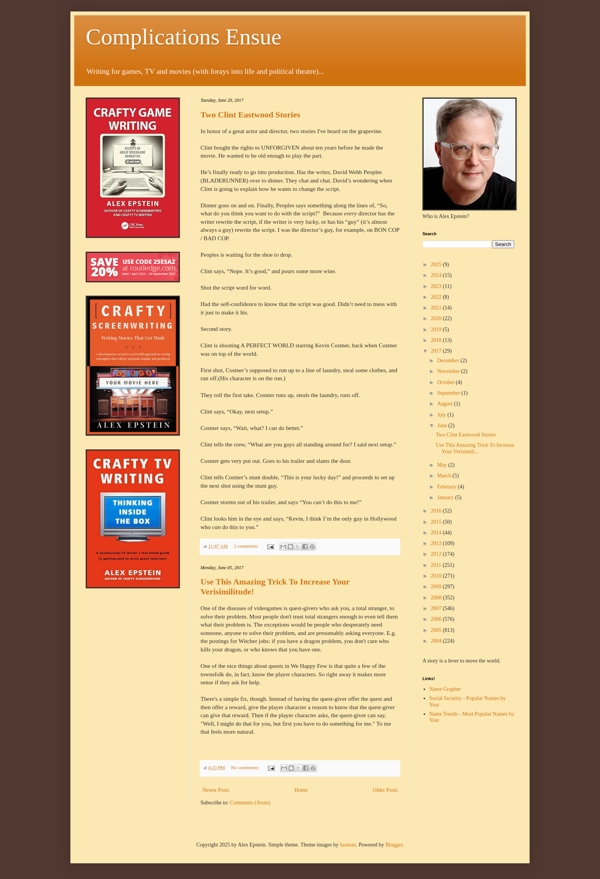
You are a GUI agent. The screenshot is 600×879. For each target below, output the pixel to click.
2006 (437, 619)
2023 (437, 286)
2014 (437, 533)
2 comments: (247, 546)
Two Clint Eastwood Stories (250, 114)
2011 (437, 565)
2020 (437, 318)
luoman (348, 845)
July (442, 415)
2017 (437, 351)
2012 (437, 554)
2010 (437, 576)
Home (301, 790)
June (442, 425)
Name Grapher (445, 689)
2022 (437, 297)
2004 (437, 641)
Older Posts (385, 790)
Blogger (393, 845)
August (445, 404)
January (446, 497)
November (449, 371)
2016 (437, 511)
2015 (437, 522)
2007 (437, 608)
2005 (437, 630)
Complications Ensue (184, 36)
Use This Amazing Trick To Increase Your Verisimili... (475, 448)
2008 (437, 598)
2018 (437, 340)
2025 (437, 264)
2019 (437, 329)
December (448, 360)
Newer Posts (215, 790)
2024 (437, 275)
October (446, 382)
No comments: (246, 767)
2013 (437, 543)
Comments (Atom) (250, 803)
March (444, 476)
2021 (437, 308)
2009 (437, 586)
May (442, 465)
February (447, 487)
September (449, 393)
